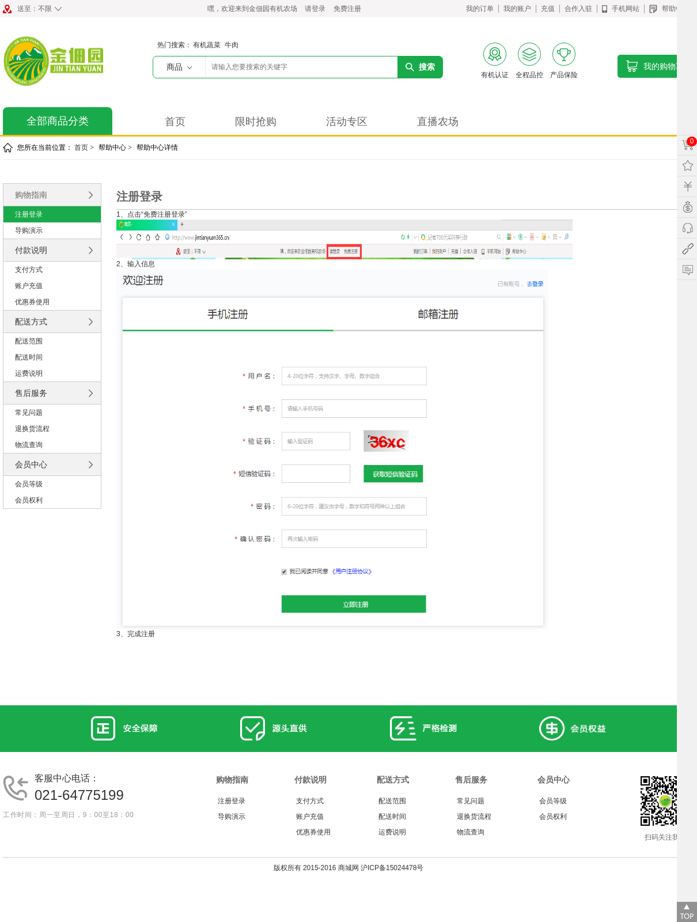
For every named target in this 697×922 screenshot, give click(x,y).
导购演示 (29, 230)
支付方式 (29, 270)
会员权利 (29, 500)
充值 (548, 9)
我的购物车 (658, 64)
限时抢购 (255, 121)
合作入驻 (578, 9)
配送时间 (29, 357)
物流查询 (29, 445)
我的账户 (517, 9)
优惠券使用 (32, 302)
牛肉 (231, 45)
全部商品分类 (57, 121)
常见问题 (29, 413)
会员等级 (29, 484)
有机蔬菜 (207, 45)
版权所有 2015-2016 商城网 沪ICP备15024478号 (349, 868)
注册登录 (29, 214)
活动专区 (347, 121)
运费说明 (29, 373)
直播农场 (438, 121)
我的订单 (480, 9)
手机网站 (620, 9)
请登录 (315, 9)
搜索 (420, 66)
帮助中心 (669, 9)
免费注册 (347, 9)
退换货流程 (32, 429)
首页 (175, 121)
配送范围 (29, 341)
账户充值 (29, 286)
